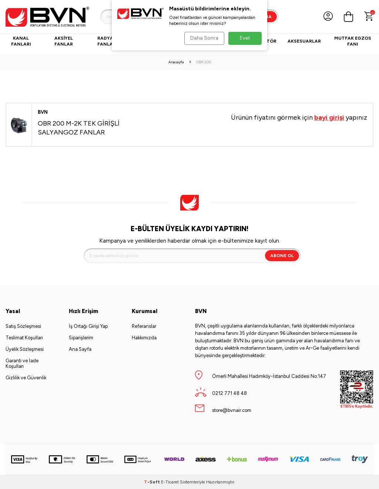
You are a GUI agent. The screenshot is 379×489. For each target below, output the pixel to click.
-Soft (152, 482)
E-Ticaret (170, 482)
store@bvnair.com (231, 410)
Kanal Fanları (21, 41)
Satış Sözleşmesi (23, 326)
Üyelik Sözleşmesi (25, 349)
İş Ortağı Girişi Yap (88, 326)
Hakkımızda (144, 337)
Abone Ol (282, 255)
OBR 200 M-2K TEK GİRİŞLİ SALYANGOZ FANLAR (79, 127)
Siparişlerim (81, 337)
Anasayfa (176, 62)
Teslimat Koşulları (24, 337)
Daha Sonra (203, 38)
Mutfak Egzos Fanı (352, 41)
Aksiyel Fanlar (63, 41)
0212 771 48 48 (229, 393)
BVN (43, 112)
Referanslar (144, 326)
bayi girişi (329, 117)
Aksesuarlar (304, 41)
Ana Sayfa (80, 349)
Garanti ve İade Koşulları (22, 363)
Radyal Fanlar (106, 41)
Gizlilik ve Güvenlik (26, 377)
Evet (245, 38)
